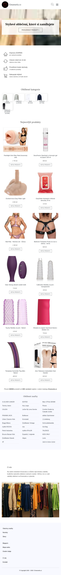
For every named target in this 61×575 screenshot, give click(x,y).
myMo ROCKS (7, 427)
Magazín (5, 543)
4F (3, 442)
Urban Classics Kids (8, 419)
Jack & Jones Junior (48, 442)
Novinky (5, 532)
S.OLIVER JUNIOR (8, 402)
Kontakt (5, 562)
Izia (23, 427)
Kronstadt (25, 419)
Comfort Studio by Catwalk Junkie (48, 410)
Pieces (44, 405)
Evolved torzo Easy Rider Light (15, 198)
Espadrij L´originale (28, 434)
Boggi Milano (6, 423)
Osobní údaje (7, 551)
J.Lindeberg (46, 419)
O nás (5, 558)
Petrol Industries (7, 430)
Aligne (24, 438)
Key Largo (25, 405)
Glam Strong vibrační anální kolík (15, 285)
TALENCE (45, 430)
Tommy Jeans (6, 405)
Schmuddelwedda (48, 423)
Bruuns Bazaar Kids (8, 434)
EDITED (25, 402)
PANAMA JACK (7, 415)
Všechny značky (8, 528)
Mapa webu (6, 547)
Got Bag (45, 427)
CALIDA (4, 409)
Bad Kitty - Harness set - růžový (16, 241)
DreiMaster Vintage (28, 423)
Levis (44, 438)
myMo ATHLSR (27, 430)
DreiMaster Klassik (8, 438)
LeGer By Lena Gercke (29, 409)
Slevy (4, 536)
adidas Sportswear (48, 415)
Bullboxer (25, 415)
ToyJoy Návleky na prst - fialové (16, 328)
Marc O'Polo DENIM (48, 402)
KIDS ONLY (46, 434)
